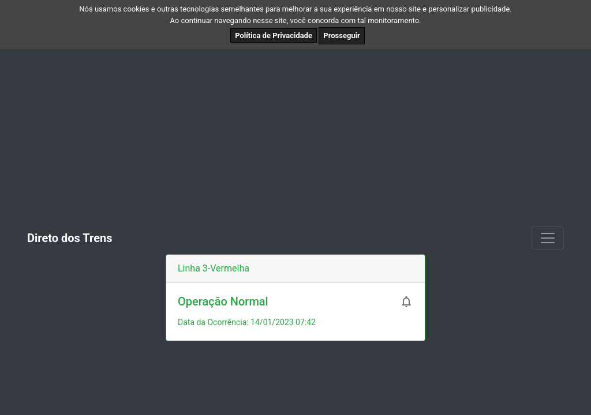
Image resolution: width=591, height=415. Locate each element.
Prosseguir (341, 35)
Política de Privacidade (273, 35)
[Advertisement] (295, 135)
